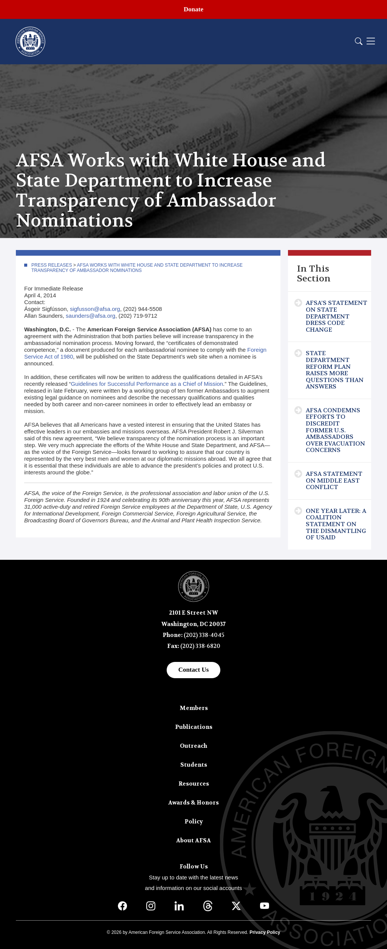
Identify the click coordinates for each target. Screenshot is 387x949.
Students (193, 765)
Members (194, 708)
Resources (193, 783)
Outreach (193, 746)
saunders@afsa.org (90, 315)
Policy (193, 821)
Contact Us (193, 669)
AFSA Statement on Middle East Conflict (334, 480)
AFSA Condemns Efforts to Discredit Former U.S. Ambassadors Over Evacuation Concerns (335, 430)
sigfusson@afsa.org (95, 309)
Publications (193, 727)
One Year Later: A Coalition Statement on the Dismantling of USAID (336, 524)
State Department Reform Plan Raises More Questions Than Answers (335, 369)
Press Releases (51, 265)
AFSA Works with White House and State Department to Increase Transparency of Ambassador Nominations (137, 267)
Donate (193, 9)
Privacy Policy (264, 932)
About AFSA (193, 840)
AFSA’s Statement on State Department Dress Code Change (336, 316)
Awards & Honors (193, 802)
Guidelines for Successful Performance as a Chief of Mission (147, 384)
